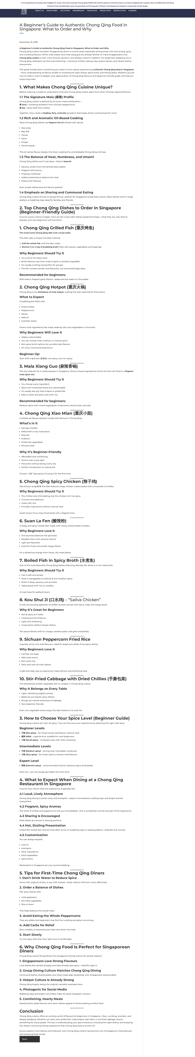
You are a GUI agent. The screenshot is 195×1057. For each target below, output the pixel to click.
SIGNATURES (51, 11)
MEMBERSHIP (78, 11)
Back (24, 1039)
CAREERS (132, 11)
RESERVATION (119, 11)
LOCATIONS (65, 11)
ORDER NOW (105, 11)
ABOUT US (39, 11)
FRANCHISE (92, 11)
